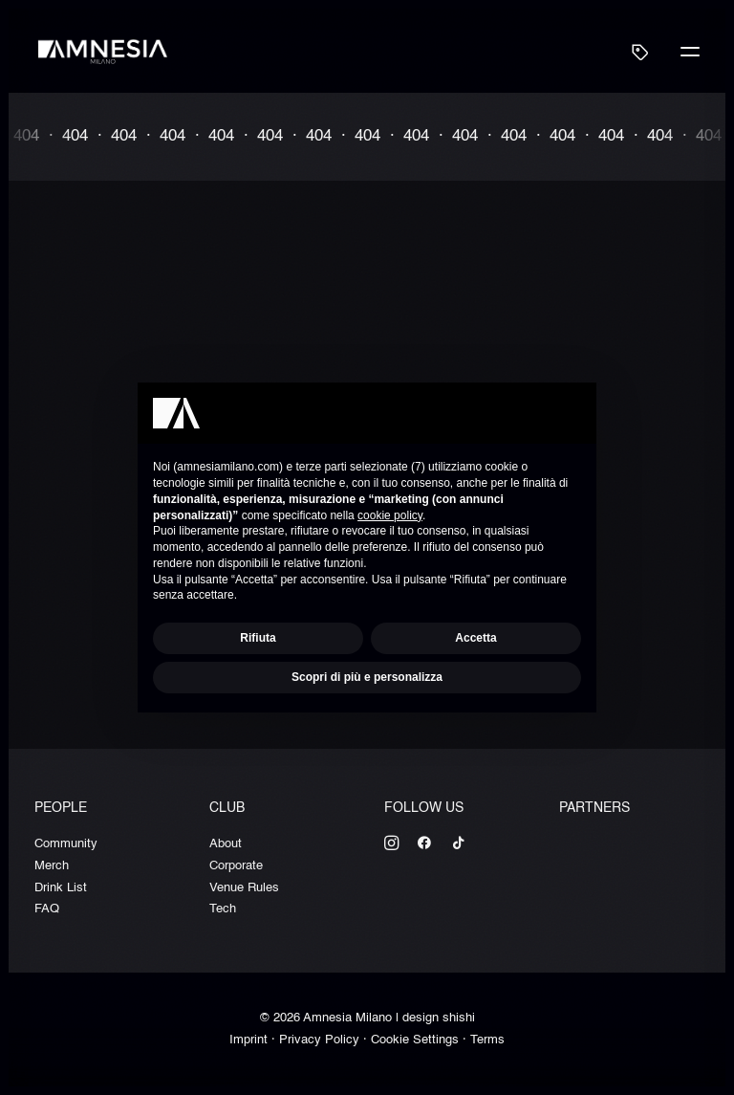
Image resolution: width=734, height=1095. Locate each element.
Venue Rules (244, 888)
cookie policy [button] (389, 515)
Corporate (236, 866)
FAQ (46, 909)
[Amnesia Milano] (103, 51)
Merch (51, 866)
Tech (222, 909)
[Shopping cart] (632, 51)
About (225, 844)
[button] (690, 51)
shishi (459, 1018)
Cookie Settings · (420, 1040)
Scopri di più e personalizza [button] (367, 677)
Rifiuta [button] (257, 638)
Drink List (60, 888)
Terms (487, 1040)
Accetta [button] (475, 638)
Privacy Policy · (325, 1040)
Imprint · (254, 1040)
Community (65, 844)
